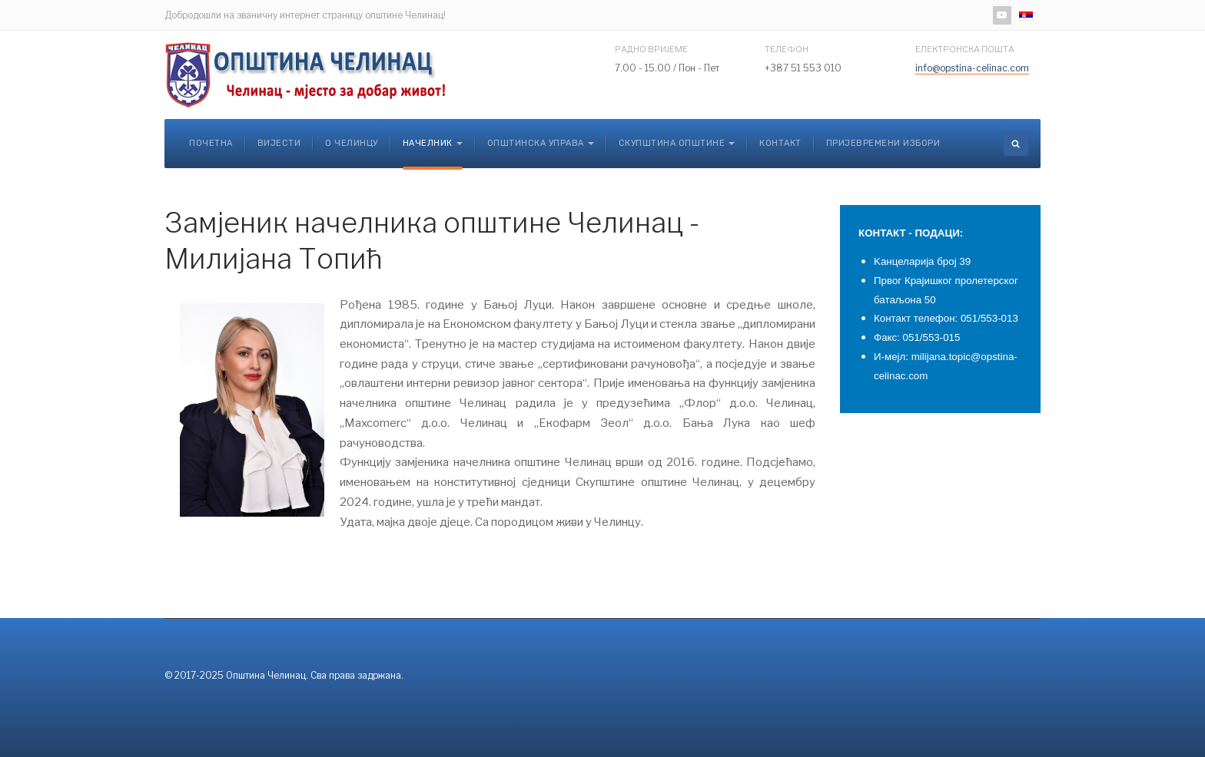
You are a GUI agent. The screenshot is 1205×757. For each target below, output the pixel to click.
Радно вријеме (651, 49)
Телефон (786, 49)
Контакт (780, 143)
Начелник (433, 143)
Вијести (279, 143)
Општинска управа (540, 143)
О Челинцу (351, 143)
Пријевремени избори (883, 143)
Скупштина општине (677, 143)
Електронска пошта (964, 49)
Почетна (211, 143)
